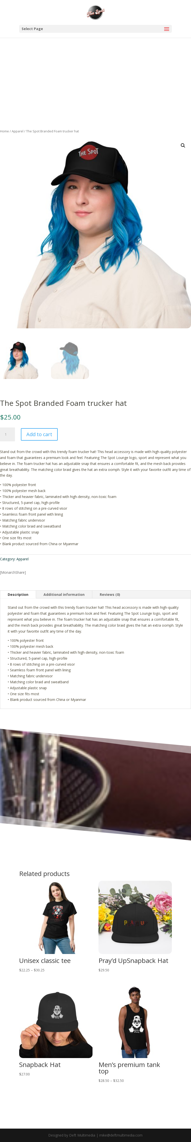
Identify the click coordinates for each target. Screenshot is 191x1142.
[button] (183, 145)
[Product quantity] (7, 434)
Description (18, 594)
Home (4, 131)
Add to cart (39, 434)
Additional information (64, 594)
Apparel (17, 131)
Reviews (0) (110, 594)
